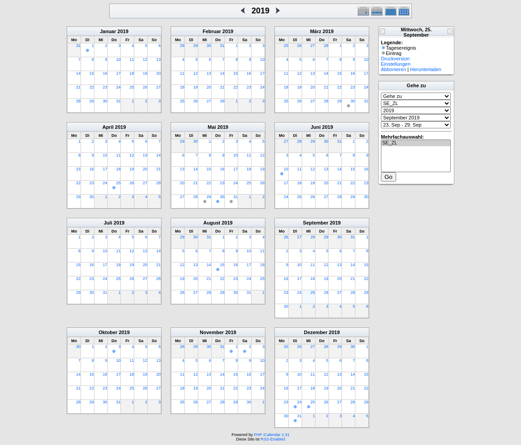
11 (131, 59)
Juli (108, 222)
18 (131, 73)
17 (118, 73)
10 (118, 59)
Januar (108, 31)
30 (105, 101)
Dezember (316, 332)
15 (92, 73)
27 (158, 87)
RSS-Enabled (272, 439)
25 (131, 87)
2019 (122, 31)
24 (118, 87)
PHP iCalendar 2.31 (271, 434)
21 (78, 87)
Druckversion (395, 58)
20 (158, 73)
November (212, 332)
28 (78, 101)
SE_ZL (415, 143)
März (315, 31)
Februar (212, 31)
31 (78, 45)
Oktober (107, 332)
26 (145, 87)
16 (105, 73)
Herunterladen (425, 69)
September (316, 222)
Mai (212, 127)
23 (105, 87)
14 (78, 73)
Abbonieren (393, 69)
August (211, 222)
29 (92, 101)
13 (158, 59)
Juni (316, 127)
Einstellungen (395, 64)
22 (92, 87)
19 (145, 73)
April (108, 127)
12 (145, 59)
